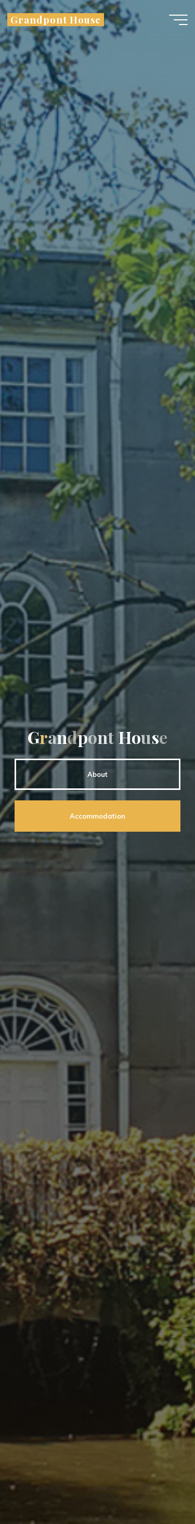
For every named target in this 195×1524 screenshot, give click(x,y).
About (97, 774)
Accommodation (97, 816)
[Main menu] (178, 20)
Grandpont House (55, 19)
